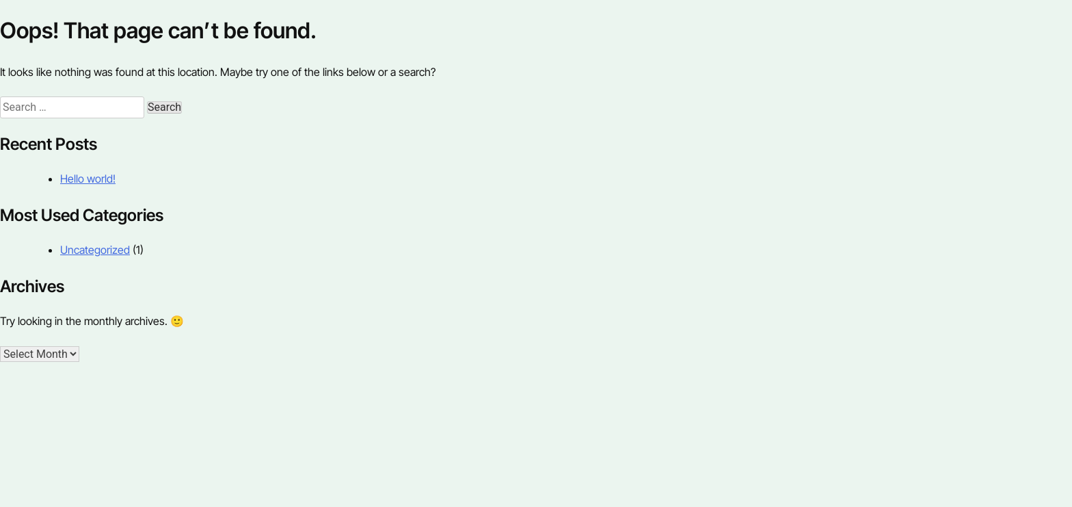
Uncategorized (95, 250)
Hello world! (88, 178)
